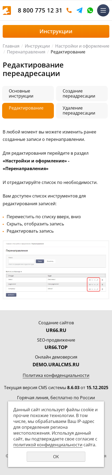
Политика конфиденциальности (56, 375)
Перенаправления (26, 52)
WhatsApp (90, 10)
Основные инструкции (21, 93)
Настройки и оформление (82, 46)
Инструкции (37, 46)
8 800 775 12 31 (40, 10)
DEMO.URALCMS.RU (56, 364)
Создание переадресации (79, 93)
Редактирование (26, 108)
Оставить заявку (69, 10)
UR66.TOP (56, 347)
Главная (11, 46)
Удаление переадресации (79, 110)
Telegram (79, 10)
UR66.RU (56, 330)
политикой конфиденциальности (47, 445)
